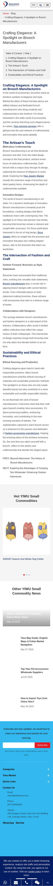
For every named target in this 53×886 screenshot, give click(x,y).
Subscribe (42, 745)
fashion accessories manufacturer (22, 433)
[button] (24, 575)
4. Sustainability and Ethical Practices (24, 75)
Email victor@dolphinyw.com (17, 794)
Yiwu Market (26, 775)
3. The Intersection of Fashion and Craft (26, 70)
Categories (26, 769)
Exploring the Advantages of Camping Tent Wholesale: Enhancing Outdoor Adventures (29, 472)
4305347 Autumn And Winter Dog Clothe (23, 559)
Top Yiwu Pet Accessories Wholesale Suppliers (35, 670)
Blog (13, 13)
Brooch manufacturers (14, 284)
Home (6, 13)
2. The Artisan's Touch (17, 65)
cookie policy (34, 871)
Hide (27, 53)
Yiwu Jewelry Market (33, 176)
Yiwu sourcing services (24, 126)
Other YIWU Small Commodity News (26, 591)
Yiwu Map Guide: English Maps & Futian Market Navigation (34, 641)
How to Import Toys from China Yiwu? (34, 700)
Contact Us (9, 788)
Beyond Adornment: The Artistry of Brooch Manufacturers (27, 460)
